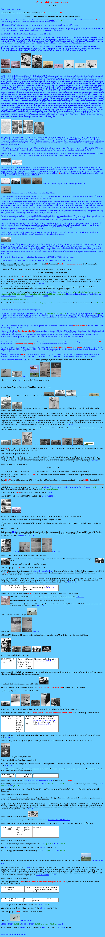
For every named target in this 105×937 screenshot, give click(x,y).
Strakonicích (29, 296)
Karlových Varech (87, 294)
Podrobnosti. (22, 536)
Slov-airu (43, 847)
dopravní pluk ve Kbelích (87, 356)
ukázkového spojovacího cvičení (55, 167)
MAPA (45, 296)
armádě (60, 924)
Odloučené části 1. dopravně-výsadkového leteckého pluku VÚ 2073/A (67, 487)
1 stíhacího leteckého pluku (43, 571)
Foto (45, 588)
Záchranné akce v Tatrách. (9, 864)
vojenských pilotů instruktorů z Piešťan (39, 780)
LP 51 (63, 292)
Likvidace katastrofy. (49, 720)
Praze (29, 867)
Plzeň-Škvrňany (51, 292)
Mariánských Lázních (73, 294)
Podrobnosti (72, 582)
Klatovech (97, 294)
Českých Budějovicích (8, 296)
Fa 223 (52, 20)
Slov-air (49, 492)
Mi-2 (14, 532)
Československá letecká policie (11, 9)
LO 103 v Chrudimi (42, 875)
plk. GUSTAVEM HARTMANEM (58, 820)
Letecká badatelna (49, 661)
